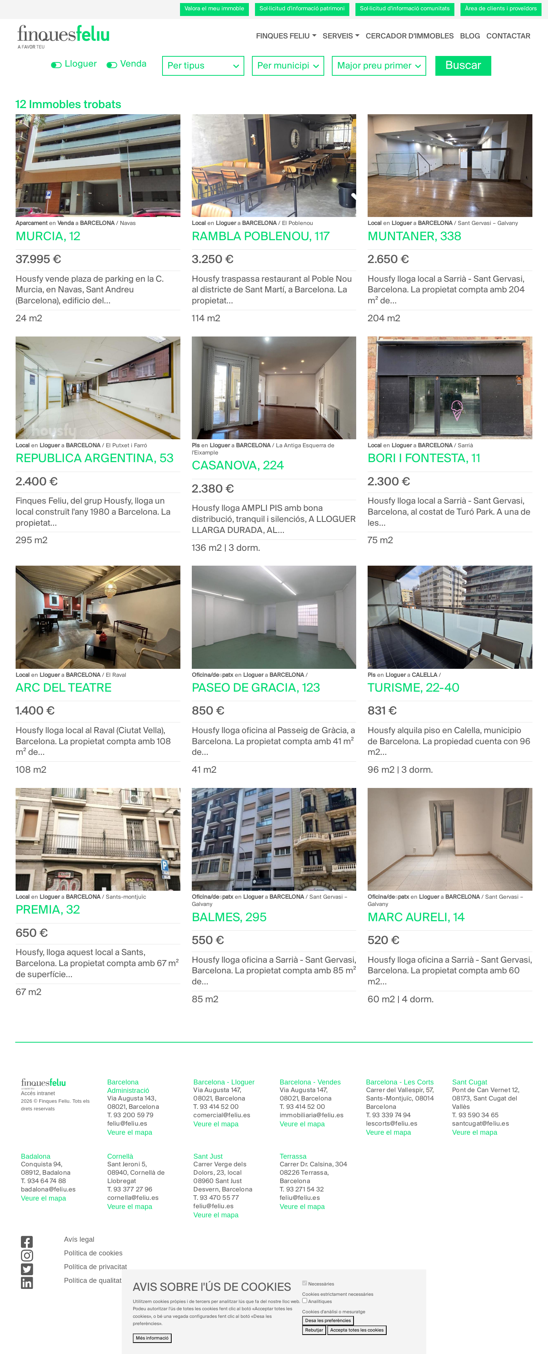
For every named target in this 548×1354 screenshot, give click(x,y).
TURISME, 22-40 (414, 688)
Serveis (338, 36)
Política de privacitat (95, 1267)
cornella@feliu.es (133, 1198)
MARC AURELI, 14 (416, 918)
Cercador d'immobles (410, 36)
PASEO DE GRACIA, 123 (256, 688)
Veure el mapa (130, 1132)
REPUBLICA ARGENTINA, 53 (95, 459)
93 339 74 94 (391, 1115)
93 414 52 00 (219, 1107)
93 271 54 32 (305, 1189)
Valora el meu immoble (214, 9)
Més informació (152, 1339)
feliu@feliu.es (127, 1124)
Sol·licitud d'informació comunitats (405, 9)
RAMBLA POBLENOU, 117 (261, 237)
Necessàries (321, 1285)
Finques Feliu (283, 36)
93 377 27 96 (132, 1189)
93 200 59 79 (133, 1115)
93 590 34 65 (479, 1115)
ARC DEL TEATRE (64, 688)
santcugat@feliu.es (480, 1124)
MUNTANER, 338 (415, 237)
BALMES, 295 (229, 918)
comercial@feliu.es (221, 1115)
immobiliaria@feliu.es (312, 1115)
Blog (470, 36)
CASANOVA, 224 (238, 466)
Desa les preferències (328, 1321)
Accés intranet (38, 1093)
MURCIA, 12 (48, 237)
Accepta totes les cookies (357, 1331)
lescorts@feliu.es (391, 1124)
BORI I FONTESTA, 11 (424, 459)
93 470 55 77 (219, 1198)
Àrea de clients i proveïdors (501, 9)
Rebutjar (314, 1331)
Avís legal (79, 1239)
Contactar (508, 36)
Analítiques (320, 1303)
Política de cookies (93, 1253)
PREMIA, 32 (48, 910)
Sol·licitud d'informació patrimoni (302, 9)
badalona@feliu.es (48, 1189)
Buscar (463, 66)
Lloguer (81, 64)
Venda (133, 64)
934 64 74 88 (46, 1181)
